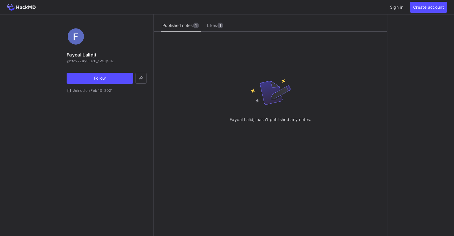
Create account (428, 7)
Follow (100, 78)
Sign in (396, 7)
